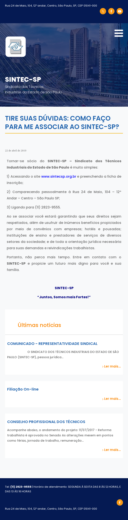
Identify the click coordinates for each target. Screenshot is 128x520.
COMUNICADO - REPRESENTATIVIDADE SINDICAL (52, 343)
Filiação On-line (23, 389)
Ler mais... (111, 366)
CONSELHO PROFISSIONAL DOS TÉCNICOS (46, 421)
